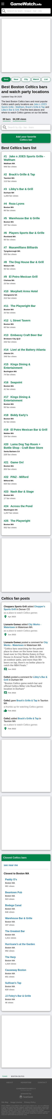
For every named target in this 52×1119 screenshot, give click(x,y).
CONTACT (42, 1082)
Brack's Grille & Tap (35, 107)
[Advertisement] (26, 45)
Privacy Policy (29, 1102)
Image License (16, 1102)
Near (16, 79)
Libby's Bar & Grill (10, 110)
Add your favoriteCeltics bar (26, 138)
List (46, 79)
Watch (36, 79)
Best (6, 79)
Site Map (4, 1102)
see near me (11, 865)
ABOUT (9, 1082)
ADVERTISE (26, 1082)
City (26, 79)
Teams (4, 1076)
